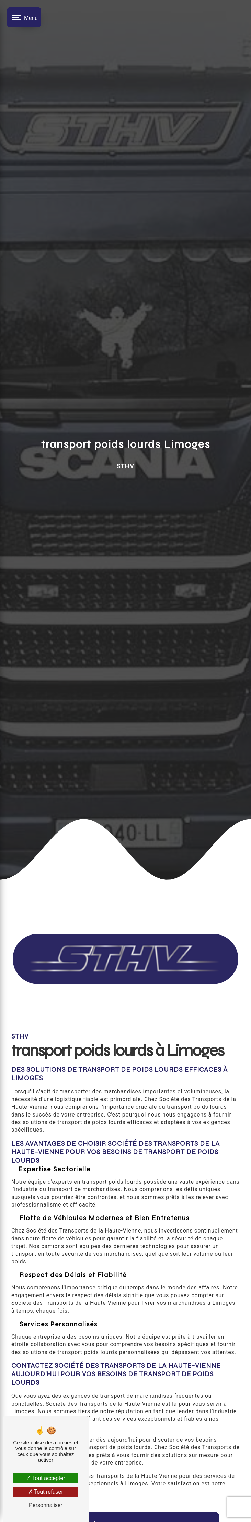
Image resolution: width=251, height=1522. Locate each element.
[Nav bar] (24, 17)
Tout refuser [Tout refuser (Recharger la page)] (45, 1492)
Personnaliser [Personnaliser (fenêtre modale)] (45, 1505)
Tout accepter (45, 1478)
